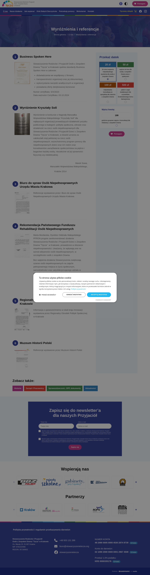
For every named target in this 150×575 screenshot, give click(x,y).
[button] (47, 295)
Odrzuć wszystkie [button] (73, 295)
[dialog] (75, 287)
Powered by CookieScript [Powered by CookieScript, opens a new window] (103, 300)
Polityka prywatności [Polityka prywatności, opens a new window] (78, 289)
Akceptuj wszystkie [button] (99, 295)
